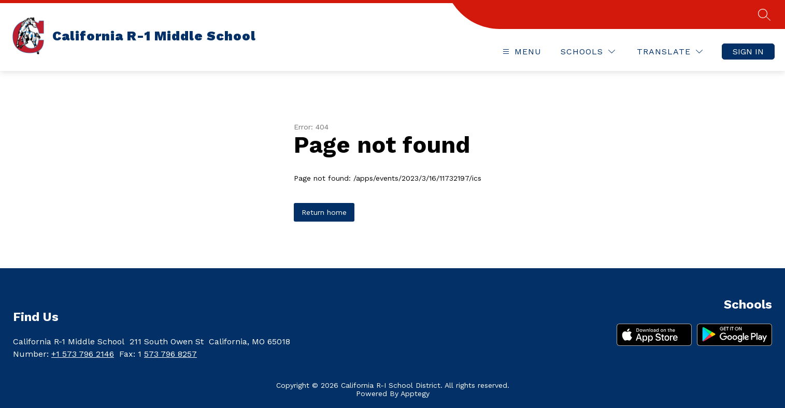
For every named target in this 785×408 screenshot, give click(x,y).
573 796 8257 (170, 354)
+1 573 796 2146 (82, 354)
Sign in (748, 51)
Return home (324, 212)
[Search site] (764, 14)
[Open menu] (520, 51)
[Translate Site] (669, 51)
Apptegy (415, 393)
